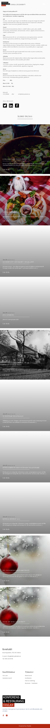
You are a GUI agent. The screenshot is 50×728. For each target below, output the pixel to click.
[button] (44, 4)
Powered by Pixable (25, 726)
